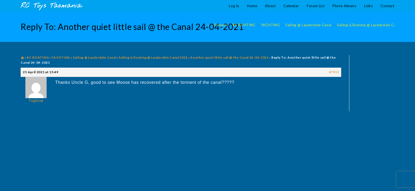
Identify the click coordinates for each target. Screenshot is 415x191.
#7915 (334, 72)
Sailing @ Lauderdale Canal (94, 57)
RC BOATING (38, 57)
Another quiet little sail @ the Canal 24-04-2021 (229, 57)
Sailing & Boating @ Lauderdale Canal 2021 (153, 57)
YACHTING (60, 57)
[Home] (208, 25)
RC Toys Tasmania (51, 6)
